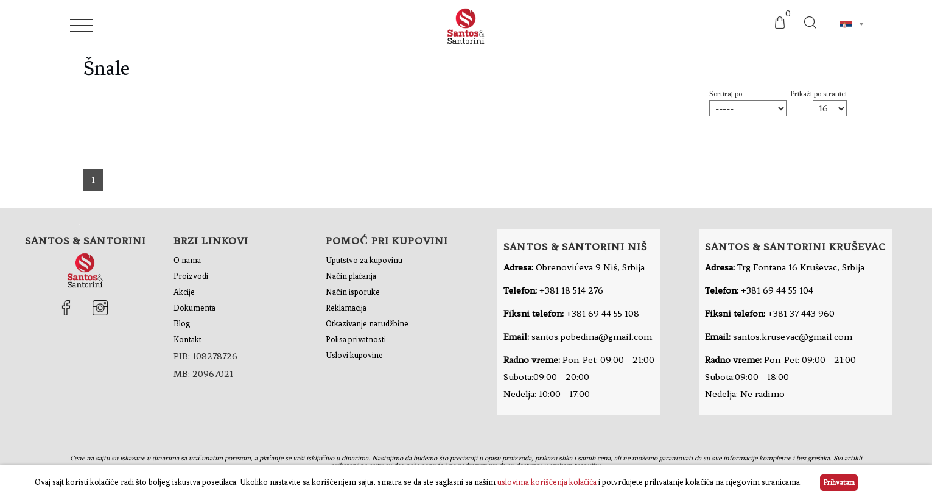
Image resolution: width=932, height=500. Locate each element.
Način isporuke (352, 292)
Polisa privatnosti (356, 339)
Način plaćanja (351, 276)
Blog (182, 323)
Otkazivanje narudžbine (367, 323)
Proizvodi (190, 276)
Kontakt (187, 339)
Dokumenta (194, 307)
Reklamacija (346, 307)
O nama (187, 260)
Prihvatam (839, 482)
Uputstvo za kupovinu (364, 260)
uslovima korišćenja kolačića (547, 482)
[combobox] (851, 23)
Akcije (184, 292)
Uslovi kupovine (354, 355)
